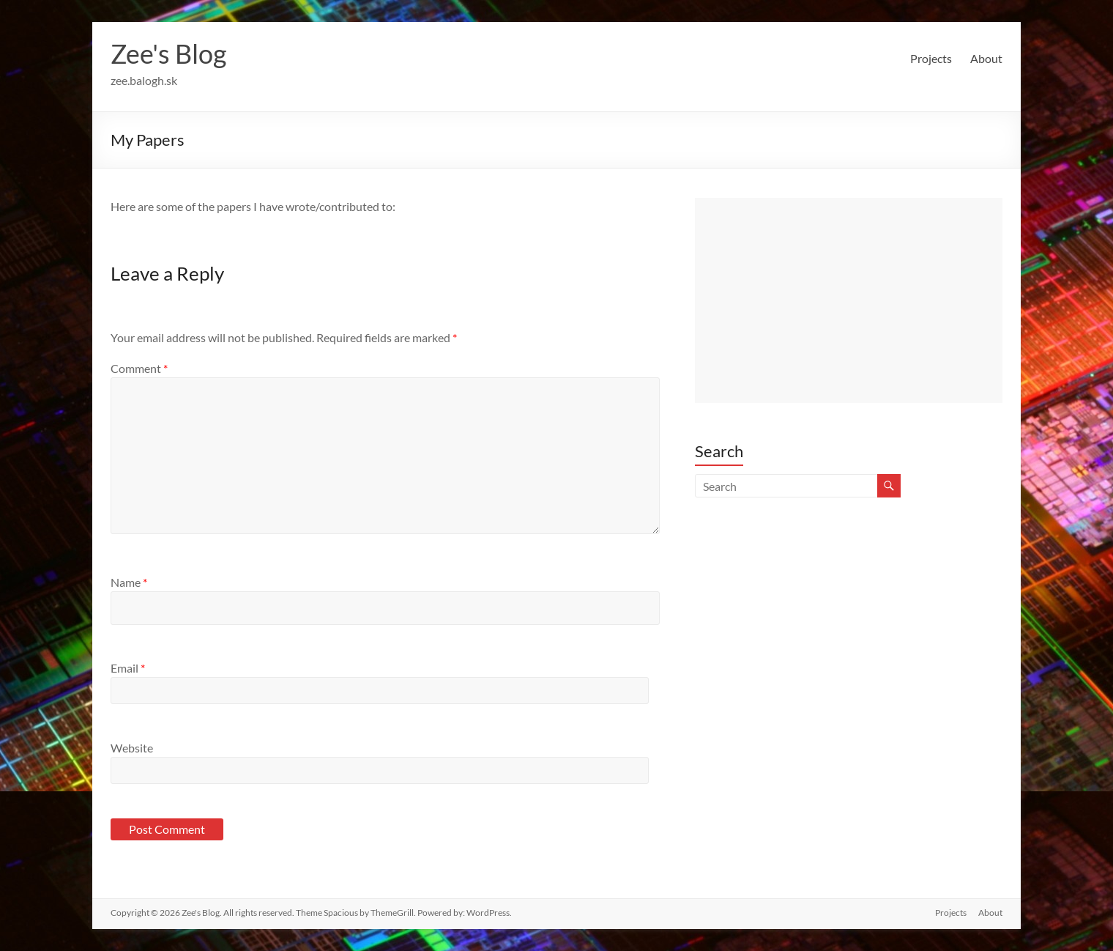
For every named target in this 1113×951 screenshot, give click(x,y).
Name (129, 582)
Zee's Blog (168, 53)
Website (132, 748)
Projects (931, 58)
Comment (139, 368)
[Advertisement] (848, 300)
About (986, 58)
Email (128, 668)
